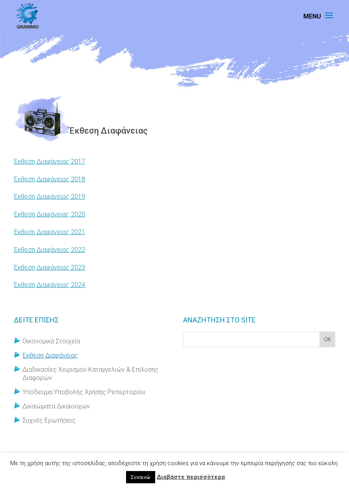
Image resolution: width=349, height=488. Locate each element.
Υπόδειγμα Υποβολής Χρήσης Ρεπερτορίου (83, 392)
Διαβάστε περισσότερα (191, 477)
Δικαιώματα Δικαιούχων (56, 406)
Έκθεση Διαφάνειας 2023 (49, 267)
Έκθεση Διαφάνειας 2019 (49, 196)
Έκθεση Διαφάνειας (50, 355)
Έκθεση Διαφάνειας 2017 (49, 161)
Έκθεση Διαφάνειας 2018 (49, 179)
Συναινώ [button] (140, 477)
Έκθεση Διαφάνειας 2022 (49, 249)
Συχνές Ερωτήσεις (49, 420)
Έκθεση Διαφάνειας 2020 (49, 214)
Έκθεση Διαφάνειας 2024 (49, 285)
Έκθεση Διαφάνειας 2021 (49, 232)
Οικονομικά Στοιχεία (51, 341)
